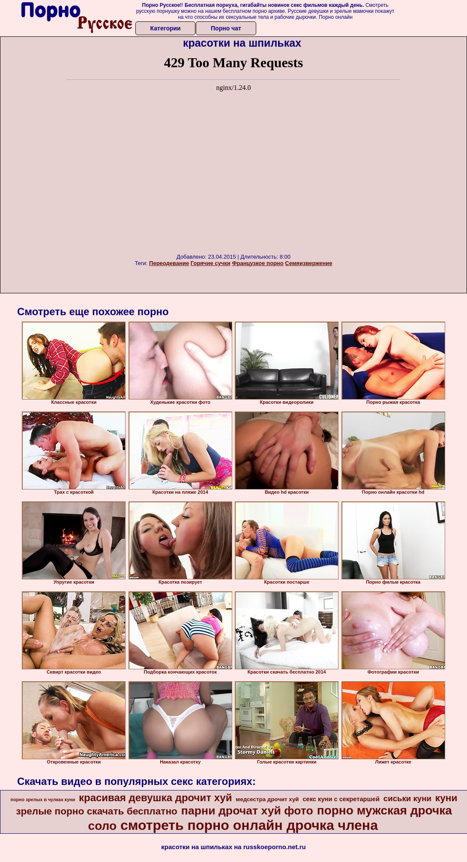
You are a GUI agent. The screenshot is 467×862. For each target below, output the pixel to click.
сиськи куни (407, 798)
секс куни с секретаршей (341, 799)
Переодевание (169, 263)
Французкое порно (257, 263)
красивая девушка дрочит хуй (155, 797)
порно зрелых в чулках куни (43, 799)
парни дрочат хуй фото (247, 810)
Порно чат (226, 28)
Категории (165, 28)
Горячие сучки (211, 263)
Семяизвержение (308, 263)
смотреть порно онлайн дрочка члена (249, 825)
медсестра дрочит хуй (267, 799)
